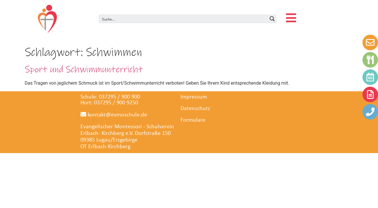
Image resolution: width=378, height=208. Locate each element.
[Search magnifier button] (272, 18)
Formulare (192, 120)
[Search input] (184, 18)
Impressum (193, 97)
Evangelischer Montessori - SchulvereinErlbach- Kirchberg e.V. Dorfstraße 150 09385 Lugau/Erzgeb (127, 133)
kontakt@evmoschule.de (113, 115)
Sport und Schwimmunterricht (84, 69)
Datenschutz (195, 109)
